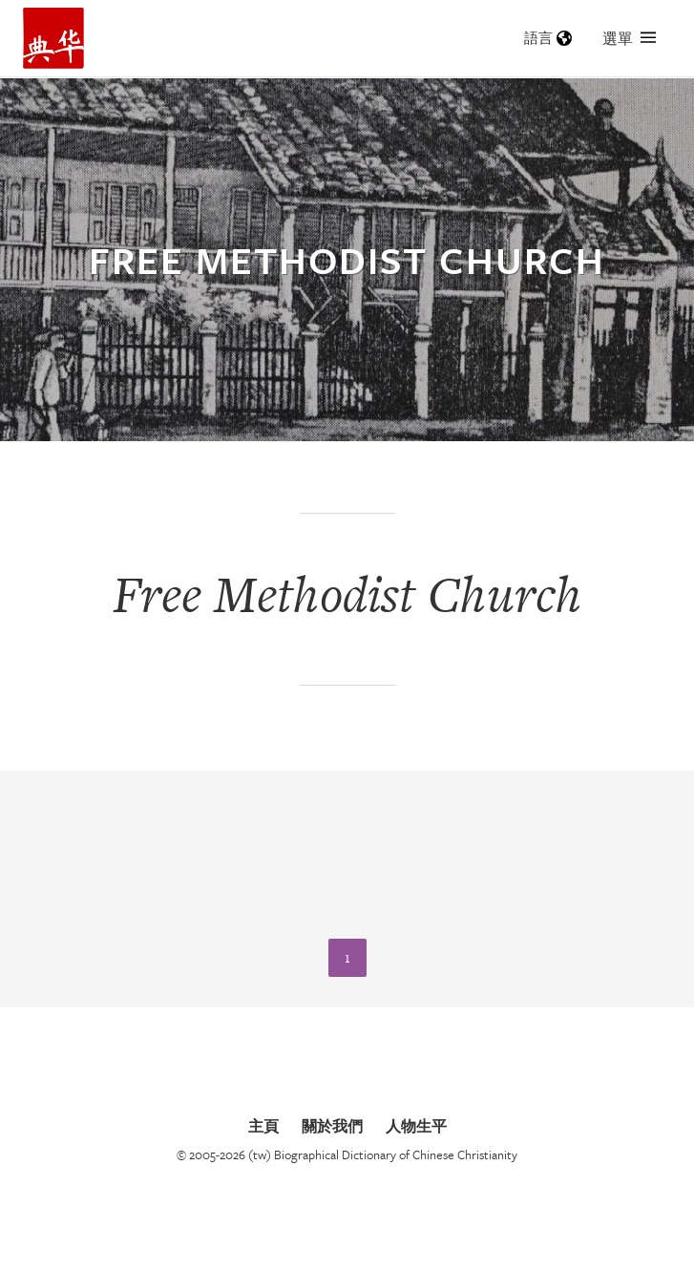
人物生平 (416, 1125)
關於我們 (332, 1125)
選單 (629, 38)
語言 (548, 38)
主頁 (263, 1125)
